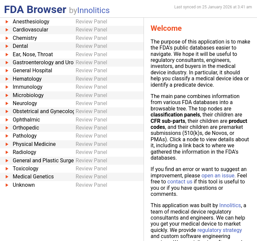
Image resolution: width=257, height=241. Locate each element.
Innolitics (93, 10)
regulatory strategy (219, 230)
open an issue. (218, 175)
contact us (179, 181)
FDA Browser (35, 9)
